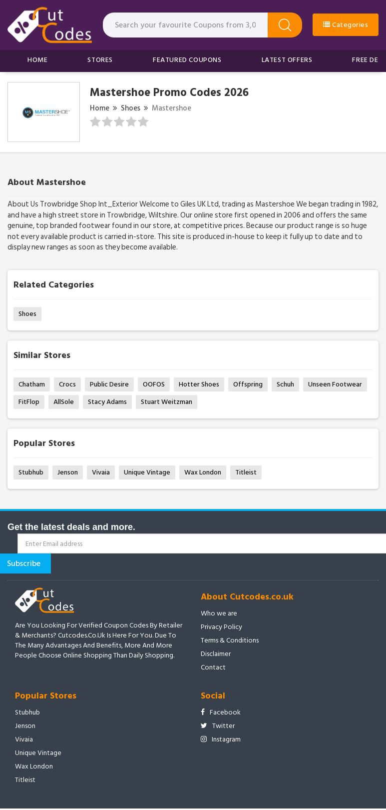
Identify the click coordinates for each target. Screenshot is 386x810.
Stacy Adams (107, 402)
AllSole (63, 402)
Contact (213, 667)
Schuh (285, 384)
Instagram (221, 739)
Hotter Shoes (199, 384)
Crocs (67, 384)
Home (37, 60)
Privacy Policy (221, 627)
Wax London (202, 472)
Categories (345, 24)
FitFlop (28, 402)
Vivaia (101, 472)
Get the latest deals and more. (71, 527)
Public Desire (109, 384)
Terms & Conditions (230, 641)
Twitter (218, 726)
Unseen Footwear (335, 384)
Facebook (221, 713)
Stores (100, 60)
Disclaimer (216, 654)
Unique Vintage (147, 472)
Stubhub (30, 472)
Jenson (67, 472)
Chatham (31, 384)
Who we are (219, 613)
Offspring (248, 384)
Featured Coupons (187, 60)
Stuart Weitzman (166, 402)
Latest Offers (287, 60)
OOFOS (154, 384)
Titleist (246, 472)
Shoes (130, 108)
